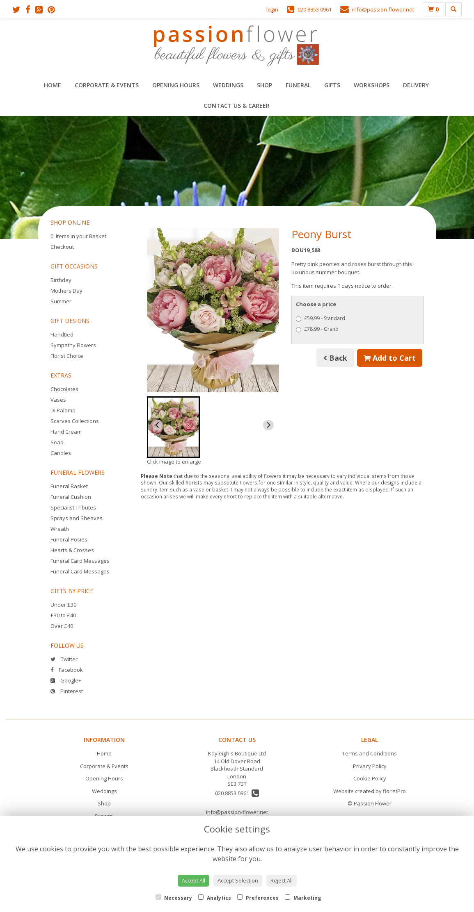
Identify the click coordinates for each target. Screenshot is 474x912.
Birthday (60, 280)
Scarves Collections (74, 421)
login (272, 9)
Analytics (214, 897)
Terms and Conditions (369, 753)
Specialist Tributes (73, 507)
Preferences (258, 897)
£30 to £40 (63, 615)
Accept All (193, 880)
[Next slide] (268, 425)
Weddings (228, 85)
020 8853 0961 (237, 793)
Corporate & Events (107, 85)
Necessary (174, 897)
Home (52, 85)
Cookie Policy (369, 778)
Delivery (416, 85)
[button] (173, 427)
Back (335, 358)
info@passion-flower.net (237, 812)
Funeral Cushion (70, 496)
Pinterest (66, 691)
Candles (60, 453)
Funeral (298, 85)
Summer (60, 301)
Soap (57, 442)
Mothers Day (66, 290)
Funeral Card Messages (80, 560)
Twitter (64, 659)
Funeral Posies (68, 539)
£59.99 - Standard (320, 318)
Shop (264, 85)
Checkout (62, 246)
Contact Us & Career (237, 105)
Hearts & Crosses (72, 550)
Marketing (303, 897)
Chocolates (64, 389)
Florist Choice (66, 355)
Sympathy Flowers (73, 345)
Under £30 (63, 604)
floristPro (394, 791)
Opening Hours (175, 85)
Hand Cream (66, 431)
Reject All (281, 880)
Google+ (65, 680)
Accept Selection (238, 880)
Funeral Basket (69, 486)
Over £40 (61, 626)
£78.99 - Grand (317, 328)
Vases (58, 399)
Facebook (66, 669)
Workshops (371, 85)
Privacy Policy (370, 766)
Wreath (59, 528)
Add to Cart (390, 358)
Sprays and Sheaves (76, 518)
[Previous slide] (157, 425)
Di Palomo (63, 410)
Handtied (61, 334)
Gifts (332, 85)
